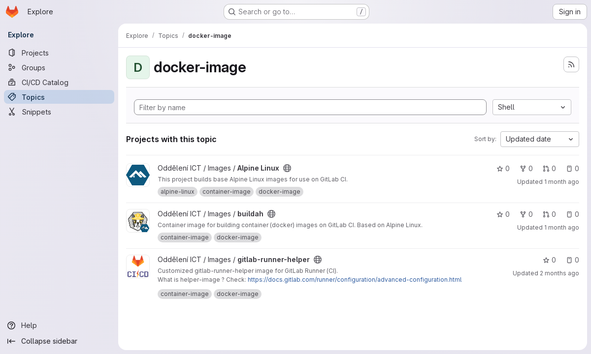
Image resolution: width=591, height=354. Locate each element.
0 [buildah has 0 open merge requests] (549, 214)
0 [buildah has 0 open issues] (572, 214)
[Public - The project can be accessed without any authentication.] (287, 168)
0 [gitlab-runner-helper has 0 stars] (549, 260)
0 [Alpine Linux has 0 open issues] (572, 168)
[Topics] (59, 97)
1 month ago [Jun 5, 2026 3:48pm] (561, 181)
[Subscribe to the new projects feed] (571, 64)
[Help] (59, 325)
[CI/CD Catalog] (59, 82)
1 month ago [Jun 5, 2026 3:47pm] (561, 227)
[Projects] (59, 52)
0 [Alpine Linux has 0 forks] (526, 168)
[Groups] (59, 67)
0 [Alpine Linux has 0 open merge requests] (549, 168)
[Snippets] (59, 111)
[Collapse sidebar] (59, 341)
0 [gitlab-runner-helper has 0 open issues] (572, 260)
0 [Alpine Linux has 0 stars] (503, 168)
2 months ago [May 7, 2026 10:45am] (559, 273)
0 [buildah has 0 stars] (503, 214)
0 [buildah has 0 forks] (526, 214)
